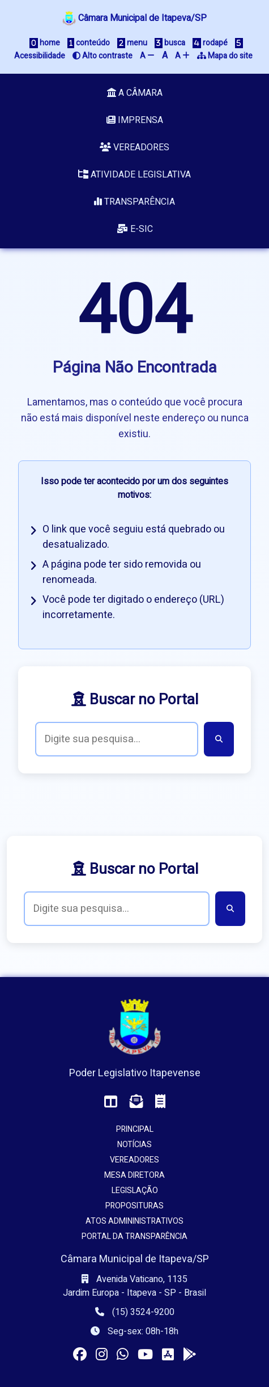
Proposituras (134, 1206)
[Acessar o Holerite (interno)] (160, 1102)
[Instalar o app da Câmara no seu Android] (190, 1355)
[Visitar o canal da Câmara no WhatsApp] (123, 1355)
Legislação (135, 1190)
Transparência (134, 202)
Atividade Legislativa (134, 174)
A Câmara (135, 93)
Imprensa (134, 120)
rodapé (210, 43)
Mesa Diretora (134, 1175)
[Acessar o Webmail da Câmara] (136, 1102)
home (44, 43)
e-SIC (135, 229)
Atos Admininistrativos (134, 1221)
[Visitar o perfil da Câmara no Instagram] (102, 1355)
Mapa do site (225, 56)
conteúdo (88, 43)
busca (170, 43)
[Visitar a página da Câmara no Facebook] (80, 1355)
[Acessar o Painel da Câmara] (111, 1102)
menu (132, 43)
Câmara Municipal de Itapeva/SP (134, 18)
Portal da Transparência (134, 1236)
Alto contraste (102, 56)
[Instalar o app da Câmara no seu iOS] (168, 1355)
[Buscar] (219, 739)
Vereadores (134, 147)
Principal (134, 1129)
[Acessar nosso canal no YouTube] (145, 1355)
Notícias (134, 1145)
